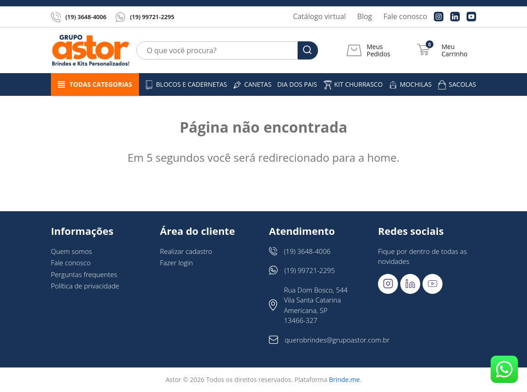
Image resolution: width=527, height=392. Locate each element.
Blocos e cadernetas (185, 84)
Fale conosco (405, 16)
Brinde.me (344, 379)
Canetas (252, 84)
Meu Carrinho (454, 50)
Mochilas (410, 84)
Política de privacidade (85, 285)
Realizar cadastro (186, 251)
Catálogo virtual (319, 16)
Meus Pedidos (378, 50)
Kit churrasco (353, 84)
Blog (364, 16)
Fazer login (176, 262)
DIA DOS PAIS (297, 84)
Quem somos (71, 251)
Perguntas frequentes (84, 274)
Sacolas (457, 84)
